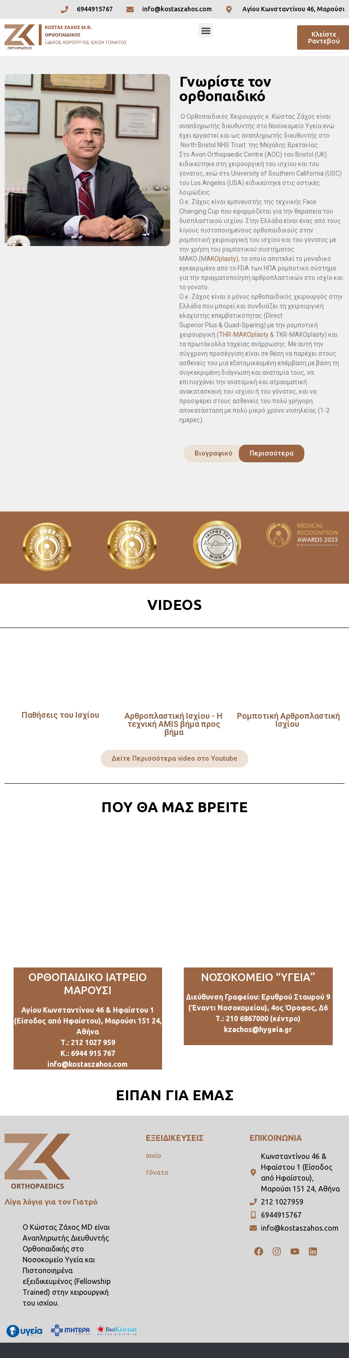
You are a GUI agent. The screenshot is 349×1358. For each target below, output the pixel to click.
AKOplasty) (222, 258)
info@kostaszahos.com (87, 1064)
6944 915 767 (93, 1053)
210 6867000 (247, 1018)
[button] (205, 30)
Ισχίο (153, 1155)
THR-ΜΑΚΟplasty (244, 334)
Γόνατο (157, 1172)
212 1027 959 (93, 1042)
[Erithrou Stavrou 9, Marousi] (258, 899)
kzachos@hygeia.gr (258, 1029)
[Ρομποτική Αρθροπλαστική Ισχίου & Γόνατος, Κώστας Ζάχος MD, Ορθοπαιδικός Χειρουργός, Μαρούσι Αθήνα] (88, 899)
